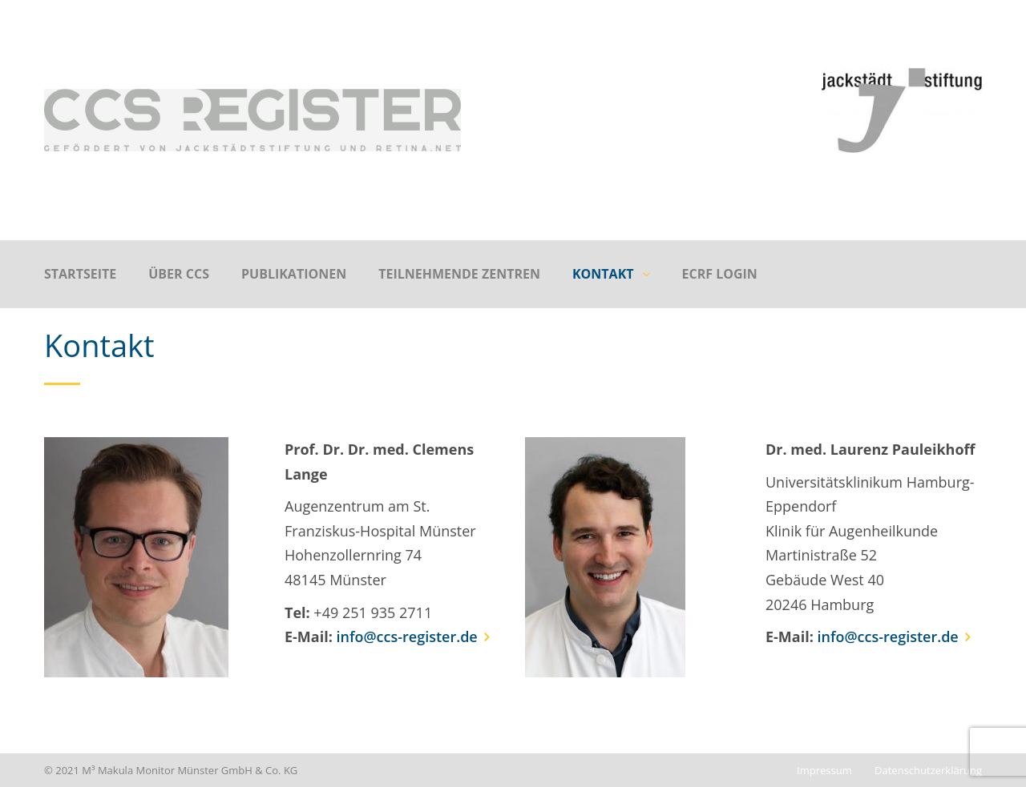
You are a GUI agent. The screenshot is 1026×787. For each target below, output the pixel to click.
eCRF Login (719, 274)
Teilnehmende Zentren (459, 274)
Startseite (80, 274)
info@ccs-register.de (407, 636)
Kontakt (603, 274)
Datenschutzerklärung (928, 770)
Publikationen (293, 274)
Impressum (824, 770)
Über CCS (178, 274)
